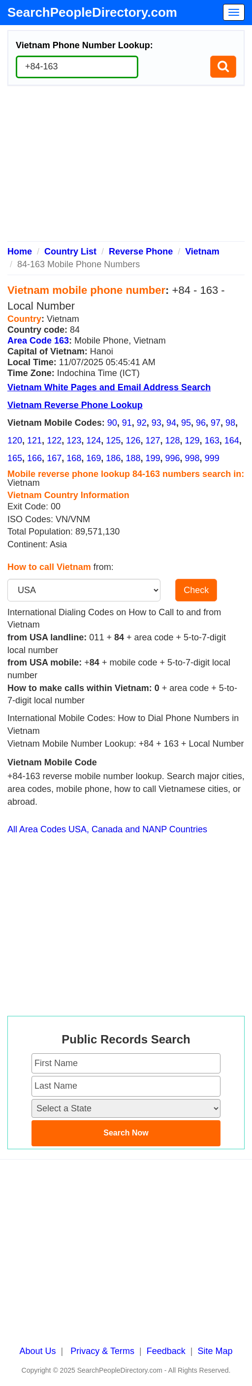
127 (152, 440)
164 (231, 440)
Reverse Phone (141, 251)
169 (93, 458)
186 (113, 458)
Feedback (166, 1351)
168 (73, 458)
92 (142, 423)
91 (127, 423)
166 (34, 458)
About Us (38, 1351)
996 (172, 458)
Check (196, 590)
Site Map (214, 1351)
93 (156, 423)
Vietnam (202, 251)
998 (192, 458)
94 (171, 423)
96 (201, 423)
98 (230, 423)
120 (14, 440)
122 (54, 440)
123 (73, 440)
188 (133, 458)
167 (54, 458)
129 (192, 440)
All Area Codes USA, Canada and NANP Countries (107, 829)
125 (113, 440)
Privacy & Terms (102, 1351)
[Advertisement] (126, 167)
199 (152, 458)
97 (215, 423)
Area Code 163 (38, 341)
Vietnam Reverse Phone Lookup (75, 405)
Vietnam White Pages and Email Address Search (109, 387)
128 (172, 440)
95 (186, 423)
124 (93, 440)
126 (133, 440)
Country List (70, 251)
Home (19, 251)
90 (112, 423)
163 (212, 440)
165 (14, 458)
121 (34, 440)
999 (212, 458)
